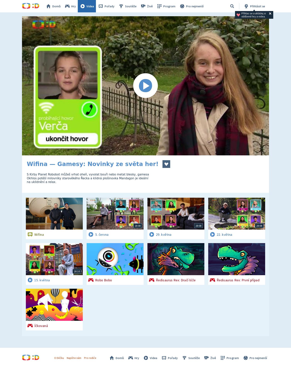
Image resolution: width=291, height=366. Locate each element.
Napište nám (74, 358)
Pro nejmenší (191, 6)
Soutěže (127, 6)
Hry (70, 6)
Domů (53, 6)
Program (165, 6)
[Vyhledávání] (232, 6)
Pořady (106, 6)
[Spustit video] (145, 85)
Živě (146, 6)
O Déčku (59, 358)
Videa (87, 6)
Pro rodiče (90, 358)
